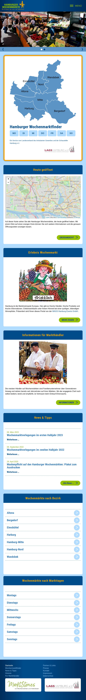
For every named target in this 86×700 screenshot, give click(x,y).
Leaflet (47, 217)
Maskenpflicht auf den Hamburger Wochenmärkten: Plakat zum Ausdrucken (42, 466)
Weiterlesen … (13, 439)
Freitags (11, 624)
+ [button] (8, 179)
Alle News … (68, 483)
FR (52, 133)
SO (71, 133)
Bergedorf (12, 520)
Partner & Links (49, 665)
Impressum (47, 673)
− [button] (8, 182)
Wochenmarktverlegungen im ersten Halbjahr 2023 (35, 435)
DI (24, 133)
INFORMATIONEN (66, 402)
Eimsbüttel (13, 527)
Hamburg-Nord (15, 549)
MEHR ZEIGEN (68, 320)
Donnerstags (14, 617)
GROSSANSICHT (67, 237)
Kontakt (46, 671)
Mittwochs (12, 610)
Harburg (11, 534)
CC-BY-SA (77, 217)
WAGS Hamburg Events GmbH (65, 311)
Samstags (12, 631)
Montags (11, 595)
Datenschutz (48, 676)
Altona (10, 512)
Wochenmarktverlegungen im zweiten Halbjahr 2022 (35, 449)
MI (33, 133)
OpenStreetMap (61, 217)
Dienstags (12, 602)
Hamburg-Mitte (15, 542)
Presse (46, 668)
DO (42, 133)
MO (14, 133)
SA (61, 133)
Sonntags (12, 639)
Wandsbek (12, 556)
